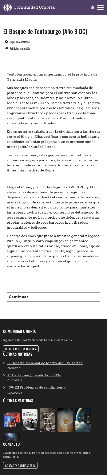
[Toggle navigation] (100, 7)
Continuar (18, 297)
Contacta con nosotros (20, 465)
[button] (92, 7)
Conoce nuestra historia (21, 348)
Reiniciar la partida (17, 48)
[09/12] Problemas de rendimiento (36, 387)
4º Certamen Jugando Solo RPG (34, 375)
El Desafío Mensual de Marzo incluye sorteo (45, 363)
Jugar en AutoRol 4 (17, 42)
